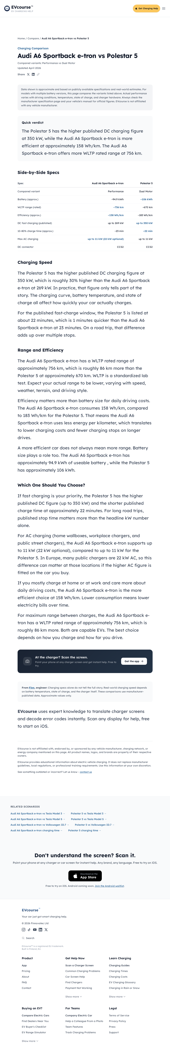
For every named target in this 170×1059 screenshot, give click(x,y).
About (25, 976)
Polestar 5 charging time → (84, 830)
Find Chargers (73, 982)
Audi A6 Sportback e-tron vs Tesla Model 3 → (38, 813)
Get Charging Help (146, 8)
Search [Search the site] (28, 938)
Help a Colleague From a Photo (84, 1021)
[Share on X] (28, 74)
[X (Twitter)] (46, 929)
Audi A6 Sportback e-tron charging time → (37, 830)
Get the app (134, 661)
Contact (26, 988)
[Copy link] (38, 74)
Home (21, 38)
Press (112, 1026)
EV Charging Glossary (122, 982)
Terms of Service (119, 1015)
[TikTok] (29, 929)
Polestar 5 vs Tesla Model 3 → (89, 813)
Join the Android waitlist (109, 886)
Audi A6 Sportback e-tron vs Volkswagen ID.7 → (40, 824)
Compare (33, 38)
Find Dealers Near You (35, 1021)
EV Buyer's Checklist (34, 1026)
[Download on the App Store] (85, 876)
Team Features (74, 1026)
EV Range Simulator (34, 1032)
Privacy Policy (117, 1021)
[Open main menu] (164, 8)
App (24, 965)
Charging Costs (118, 976)
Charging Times (118, 971)
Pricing (26, 971)
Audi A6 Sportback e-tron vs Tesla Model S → (38, 819)
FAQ (24, 982)
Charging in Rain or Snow (124, 988)
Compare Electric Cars (35, 1015)
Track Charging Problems (80, 1032)
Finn (31, 687)
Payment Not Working (78, 988)
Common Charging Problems (82, 971)
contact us (86, 771)
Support (114, 1032)
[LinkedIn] (40, 929)
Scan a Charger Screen (79, 965)
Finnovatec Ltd (40, 923)
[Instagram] (23, 929)
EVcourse (31, 910)
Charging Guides (119, 965)
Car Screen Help (75, 976)
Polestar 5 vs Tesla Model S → (89, 819)
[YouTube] (35, 929)
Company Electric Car (78, 1015)
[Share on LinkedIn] (33, 74)
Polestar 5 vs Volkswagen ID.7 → (95, 824)
